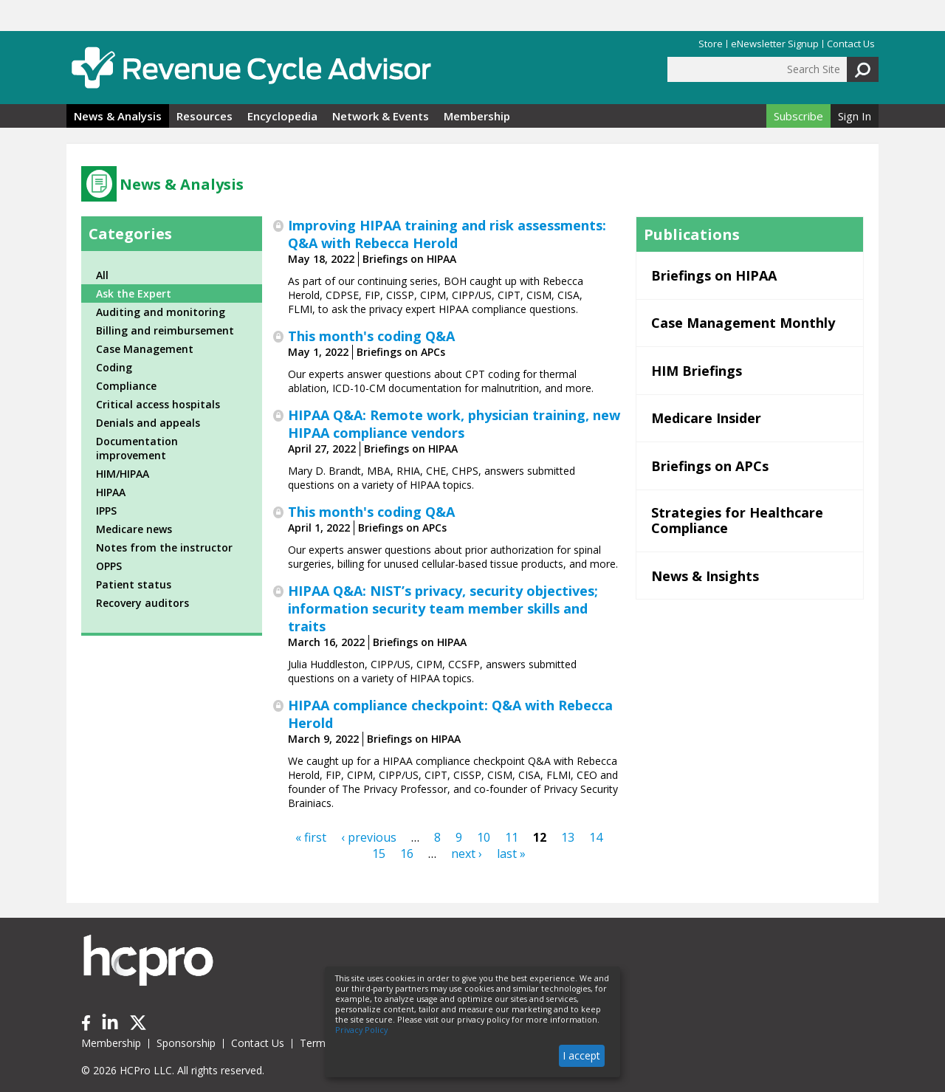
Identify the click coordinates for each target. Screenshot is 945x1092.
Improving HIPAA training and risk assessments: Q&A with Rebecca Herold (447, 234)
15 (378, 853)
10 (483, 837)
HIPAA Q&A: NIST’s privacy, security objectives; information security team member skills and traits (443, 608)
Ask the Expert (133, 293)
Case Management (144, 349)
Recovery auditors (142, 603)
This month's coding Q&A (371, 336)
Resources (204, 116)
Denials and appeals (148, 423)
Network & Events (380, 116)
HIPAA (111, 492)
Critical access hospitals (158, 404)
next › (466, 853)
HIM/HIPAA (122, 474)
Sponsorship (186, 1043)
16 (406, 853)
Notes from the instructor (164, 547)
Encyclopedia (282, 116)
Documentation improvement (137, 448)
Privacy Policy (361, 1030)
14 (595, 837)
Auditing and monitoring (160, 312)
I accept (581, 1055)
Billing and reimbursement (165, 330)
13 (567, 837)
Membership (477, 116)
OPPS (109, 566)
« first (310, 837)
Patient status (133, 584)
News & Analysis (118, 116)
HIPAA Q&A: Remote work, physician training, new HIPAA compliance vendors (454, 424)
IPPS (106, 511)
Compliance (126, 386)
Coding (114, 367)
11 (511, 837)
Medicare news (134, 529)
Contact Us (851, 44)
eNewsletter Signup (775, 44)
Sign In (854, 116)
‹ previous (368, 837)
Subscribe (798, 116)
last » (511, 853)
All (102, 275)
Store (710, 44)
